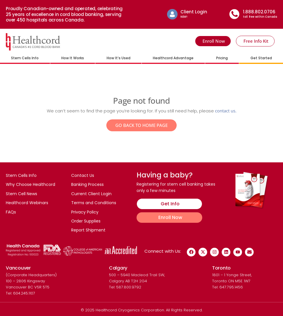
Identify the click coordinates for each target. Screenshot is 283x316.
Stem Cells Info (25, 57)
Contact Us (82, 175)
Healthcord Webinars (27, 203)
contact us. (226, 111)
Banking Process (87, 185)
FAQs (11, 212)
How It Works (72, 57)
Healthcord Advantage (173, 57)
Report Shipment (88, 231)
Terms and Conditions (93, 203)
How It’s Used (118, 57)
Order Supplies (86, 221)
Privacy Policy (84, 212)
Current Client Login (91, 194)
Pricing (222, 57)
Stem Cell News (21, 194)
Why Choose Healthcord (30, 185)
